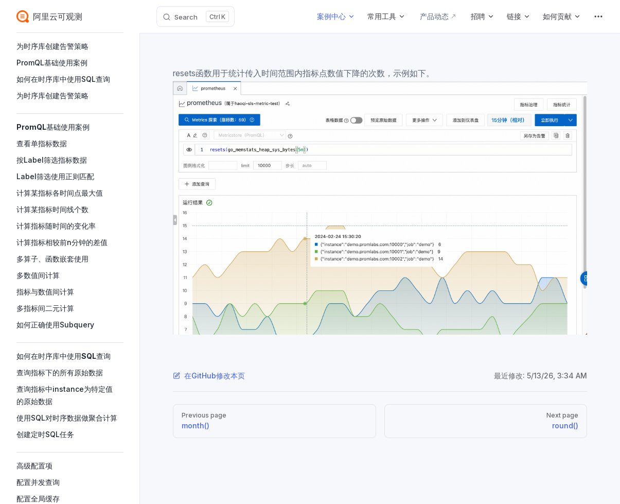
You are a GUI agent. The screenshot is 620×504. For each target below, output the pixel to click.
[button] (69, 46)
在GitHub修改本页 (209, 375)
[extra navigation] (598, 16)
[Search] (195, 16)
